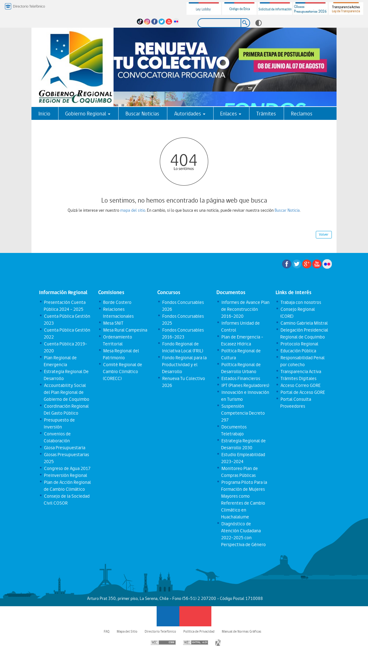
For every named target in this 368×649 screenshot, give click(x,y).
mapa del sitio (132, 210)
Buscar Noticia (287, 210)
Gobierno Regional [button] (87, 113)
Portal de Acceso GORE (302, 392)
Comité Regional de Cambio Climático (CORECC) (122, 371)
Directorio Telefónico (160, 631)
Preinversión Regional (65, 475)
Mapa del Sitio (127, 631)
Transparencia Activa (300, 371)
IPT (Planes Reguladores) (245, 385)
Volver (323, 234)
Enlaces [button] (230, 113)
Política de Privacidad (199, 631)
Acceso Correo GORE (300, 385)
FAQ (106, 631)
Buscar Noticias (142, 113)
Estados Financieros (240, 378)
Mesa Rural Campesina (125, 330)
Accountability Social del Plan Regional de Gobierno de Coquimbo (66, 392)
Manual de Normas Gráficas (241, 631)
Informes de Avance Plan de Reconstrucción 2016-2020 (245, 309)
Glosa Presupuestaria (64, 447)
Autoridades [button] (189, 113)
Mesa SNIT (113, 323)
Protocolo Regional (299, 344)
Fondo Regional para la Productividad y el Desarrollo (184, 364)
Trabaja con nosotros (300, 302)
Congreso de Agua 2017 (67, 468)
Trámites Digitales (298, 378)
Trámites (266, 113)
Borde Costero (117, 302)
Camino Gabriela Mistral (303, 323)
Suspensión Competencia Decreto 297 (243, 413)
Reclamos (301, 113)
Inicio (44, 113)
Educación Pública (298, 351)
